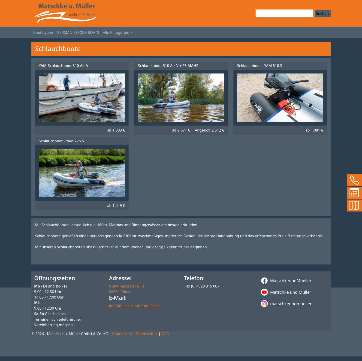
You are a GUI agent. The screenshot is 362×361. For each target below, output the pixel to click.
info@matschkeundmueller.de (135, 305)
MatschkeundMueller (286, 280)
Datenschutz (146, 333)
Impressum (122, 333)
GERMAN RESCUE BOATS (78, 32)
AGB (165, 333)
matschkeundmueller (286, 303)
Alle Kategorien (116, 32)
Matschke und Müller (286, 292)
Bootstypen (43, 32)
